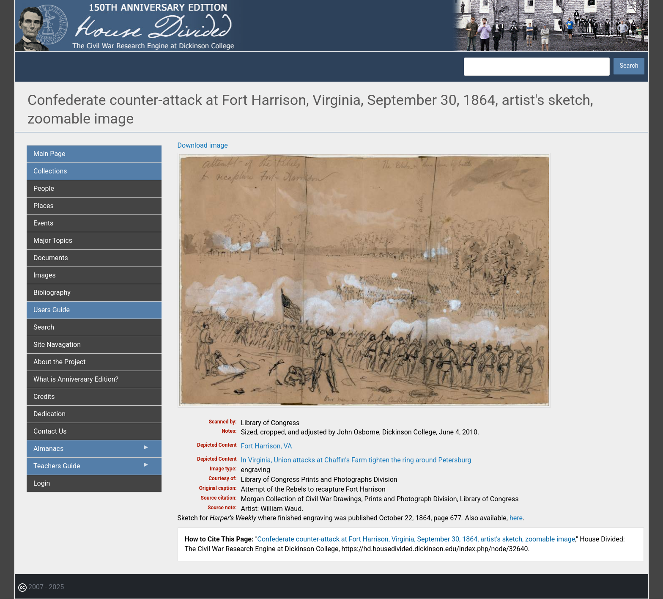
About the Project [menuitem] (59, 362)
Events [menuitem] (43, 223)
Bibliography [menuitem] (52, 293)
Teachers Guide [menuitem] (91, 468)
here (516, 518)
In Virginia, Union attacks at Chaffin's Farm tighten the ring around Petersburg (356, 460)
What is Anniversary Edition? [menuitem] (75, 379)
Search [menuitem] (43, 327)
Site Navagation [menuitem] (57, 345)
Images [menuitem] (44, 275)
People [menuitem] (43, 188)
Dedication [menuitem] (49, 414)
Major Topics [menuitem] (52, 240)
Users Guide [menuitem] (51, 310)
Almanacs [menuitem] (91, 450)
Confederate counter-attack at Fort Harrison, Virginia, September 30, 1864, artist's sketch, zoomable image (416, 539)
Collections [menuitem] (50, 171)
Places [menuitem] (43, 206)
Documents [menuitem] (50, 258)
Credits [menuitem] (44, 397)
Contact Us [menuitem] (50, 431)
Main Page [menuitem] (49, 154)
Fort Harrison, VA (266, 446)
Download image (203, 145)
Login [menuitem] (41, 483)
